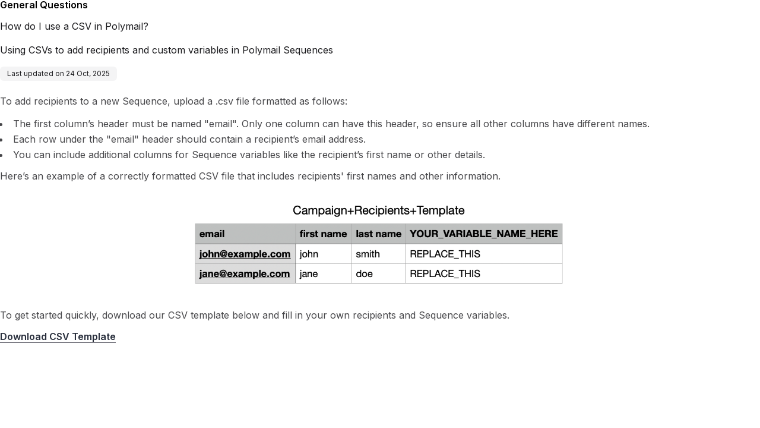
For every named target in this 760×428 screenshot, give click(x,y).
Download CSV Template (58, 336)
